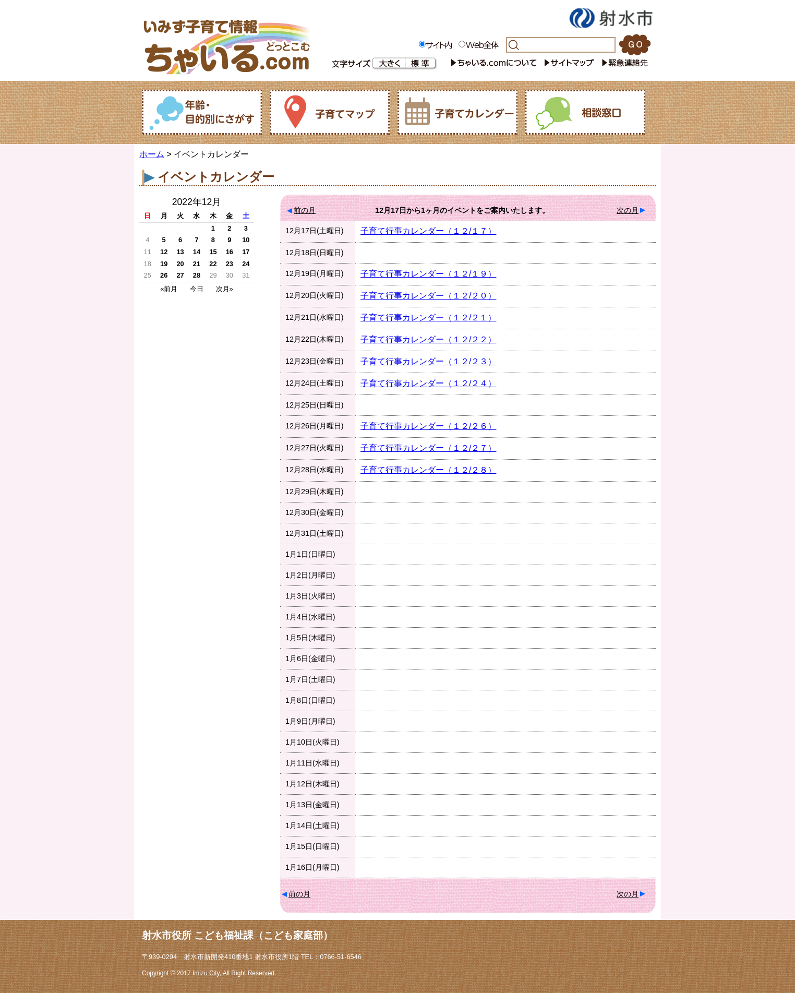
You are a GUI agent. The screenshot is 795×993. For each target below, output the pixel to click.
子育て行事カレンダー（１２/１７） (428, 230)
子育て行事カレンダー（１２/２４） (428, 383)
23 (229, 264)
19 (163, 264)
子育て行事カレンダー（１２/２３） (428, 361)
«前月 (168, 289)
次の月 (628, 210)
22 (212, 264)
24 (245, 264)
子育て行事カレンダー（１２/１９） (428, 273)
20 (180, 264)
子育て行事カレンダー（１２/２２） (428, 339)
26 (163, 275)
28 (196, 275)
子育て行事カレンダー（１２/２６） (428, 426)
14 (196, 252)
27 (180, 275)
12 (163, 252)
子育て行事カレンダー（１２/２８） (428, 469)
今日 (196, 289)
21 (196, 264)
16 (229, 252)
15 (212, 252)
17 (245, 252)
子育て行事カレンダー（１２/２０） (428, 295)
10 (245, 240)
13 (180, 252)
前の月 (305, 210)
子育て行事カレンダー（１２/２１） (428, 317)
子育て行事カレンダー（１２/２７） (428, 448)
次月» (224, 289)
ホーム (151, 154)
